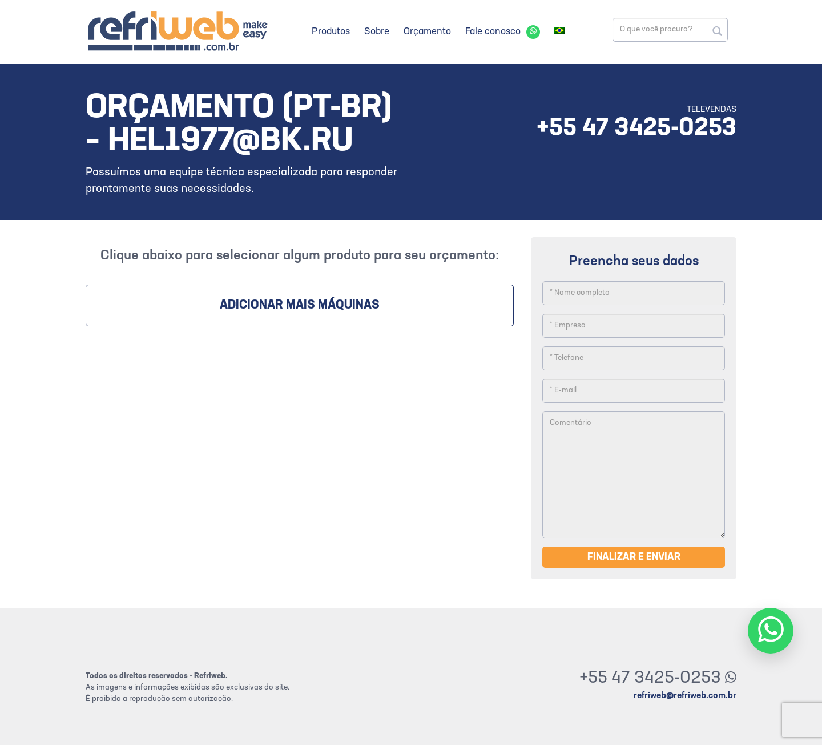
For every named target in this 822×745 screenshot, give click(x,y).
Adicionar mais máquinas (300, 305)
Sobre (376, 32)
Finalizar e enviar (633, 557)
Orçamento (427, 32)
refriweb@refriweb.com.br (685, 695)
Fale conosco (493, 32)
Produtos (331, 32)
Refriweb (177, 30)
